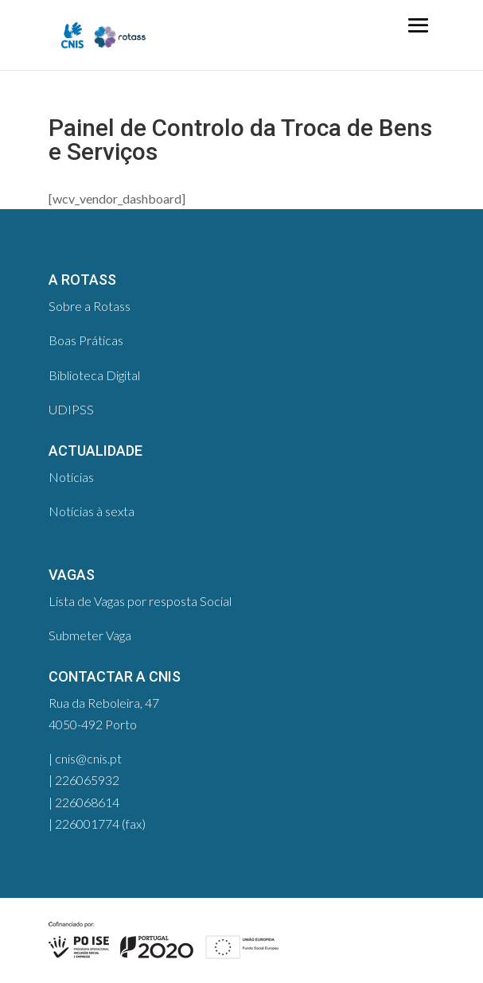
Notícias (71, 476)
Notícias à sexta (91, 511)
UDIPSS (71, 409)
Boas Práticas (86, 340)
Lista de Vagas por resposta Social (140, 600)
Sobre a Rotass (89, 305)
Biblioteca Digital (94, 375)
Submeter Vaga (90, 635)
